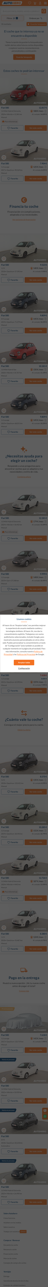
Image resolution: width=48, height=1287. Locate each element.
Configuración (24, 668)
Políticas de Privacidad (26, 654)
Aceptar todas (24, 662)
